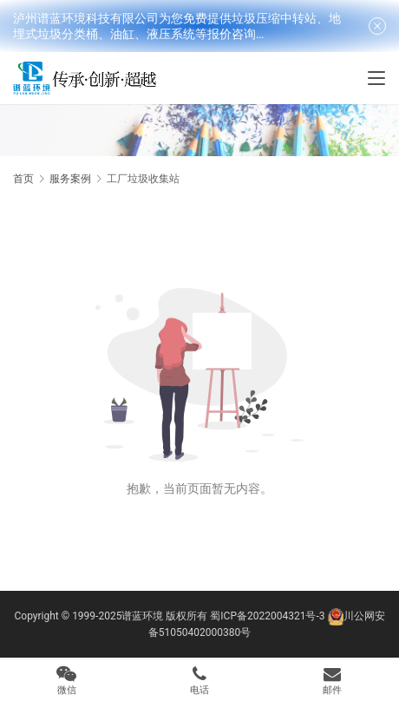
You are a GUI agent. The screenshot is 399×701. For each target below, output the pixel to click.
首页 (23, 179)
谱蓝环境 (142, 616)
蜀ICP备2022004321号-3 (267, 616)
